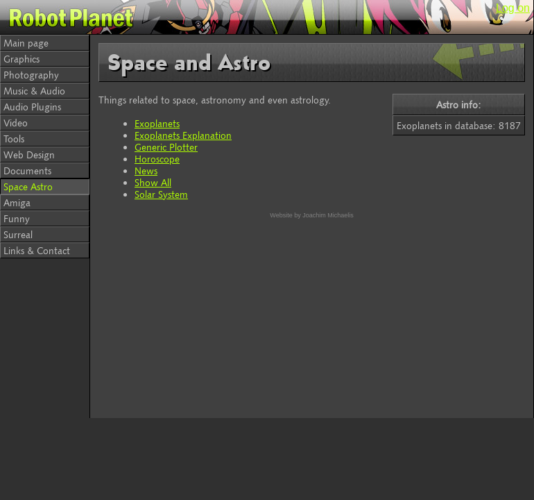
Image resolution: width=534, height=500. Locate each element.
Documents (27, 170)
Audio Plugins (32, 106)
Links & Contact (36, 250)
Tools (13, 138)
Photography (31, 75)
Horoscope (157, 159)
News (146, 170)
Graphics (21, 59)
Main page (26, 43)
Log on (513, 8)
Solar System (161, 194)
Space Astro (28, 186)
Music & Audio (34, 91)
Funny (16, 218)
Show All (153, 182)
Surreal (18, 234)
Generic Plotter (166, 147)
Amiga (17, 202)
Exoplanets (157, 123)
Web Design (29, 154)
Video (15, 122)
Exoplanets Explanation (183, 135)
